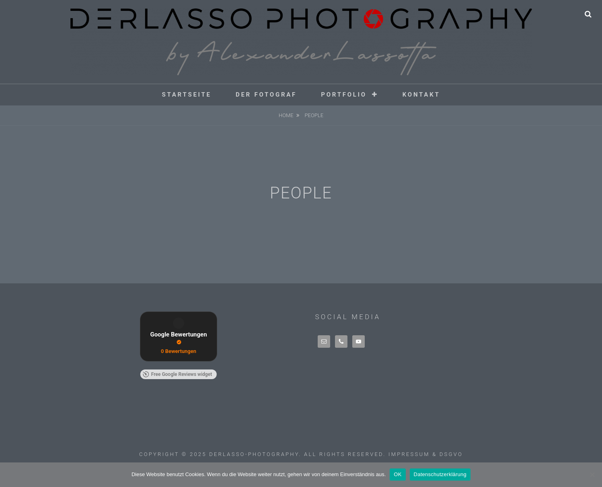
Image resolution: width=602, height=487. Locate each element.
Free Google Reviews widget (177, 374)
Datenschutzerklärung (440, 474)
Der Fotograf (266, 94)
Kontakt (421, 94)
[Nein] (592, 474)
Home (286, 115)
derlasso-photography (254, 454)
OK (397, 474)
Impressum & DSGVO (425, 454)
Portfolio (344, 94)
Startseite (186, 94)
